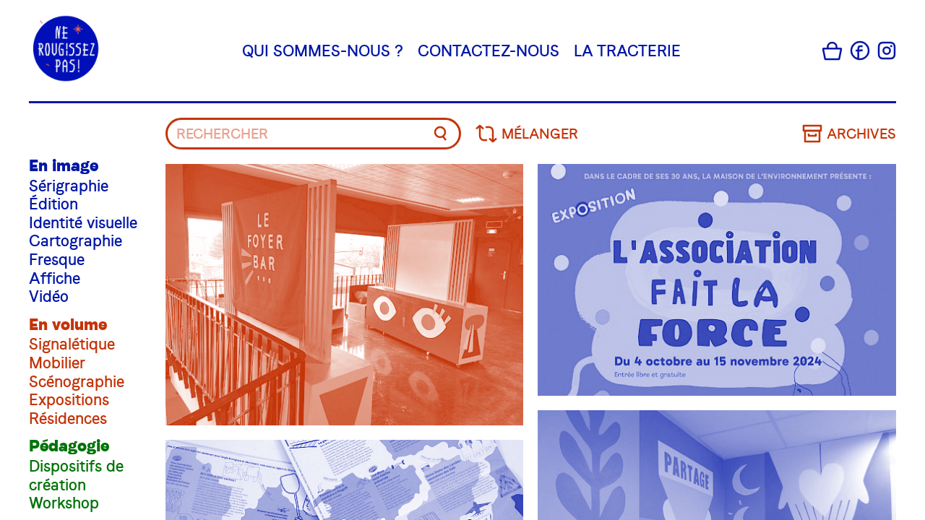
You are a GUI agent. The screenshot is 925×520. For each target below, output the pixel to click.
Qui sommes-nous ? (322, 50)
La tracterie (627, 50)
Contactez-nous (488, 50)
